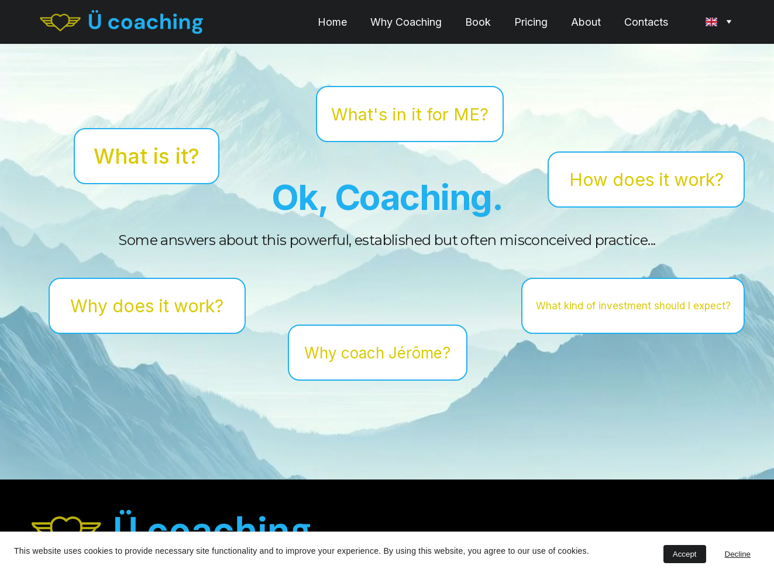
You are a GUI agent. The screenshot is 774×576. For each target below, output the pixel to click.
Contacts (646, 22)
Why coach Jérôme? (377, 354)
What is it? (146, 157)
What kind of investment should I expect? (633, 307)
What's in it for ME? (410, 115)
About (586, 22)
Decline (738, 554)
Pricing (531, 22)
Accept (685, 554)
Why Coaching (406, 22)
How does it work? (646, 180)
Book (478, 22)
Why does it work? (146, 307)
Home (332, 22)
